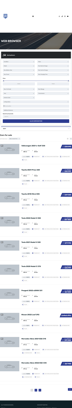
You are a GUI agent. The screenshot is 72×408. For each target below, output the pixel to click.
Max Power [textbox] (6, 74)
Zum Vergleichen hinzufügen (50, 156)
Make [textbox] (39, 61)
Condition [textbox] (6, 61)
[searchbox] (36, 110)
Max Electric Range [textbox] (42, 66)
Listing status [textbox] (7, 101)
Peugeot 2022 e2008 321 (31, 290)
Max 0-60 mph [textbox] (7, 89)
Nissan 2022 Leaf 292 (30, 315)
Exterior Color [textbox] (7, 97)
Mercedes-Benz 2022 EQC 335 (34, 363)
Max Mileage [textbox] (41, 89)
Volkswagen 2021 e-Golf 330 (33, 146)
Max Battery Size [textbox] (8, 70)
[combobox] (19, 61)
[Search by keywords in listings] (36, 116)
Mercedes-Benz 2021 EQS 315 (33, 339)
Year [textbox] (5, 93)
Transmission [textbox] (41, 93)
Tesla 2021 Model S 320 (31, 242)
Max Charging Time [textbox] (42, 74)
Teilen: (24, 159)
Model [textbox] (5, 66)
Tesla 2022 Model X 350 (31, 218)
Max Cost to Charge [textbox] (43, 70)
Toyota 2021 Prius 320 (30, 170)
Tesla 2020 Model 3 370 (31, 266)
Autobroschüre (65, 156)
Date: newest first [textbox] (13, 138)
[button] (33, 16)
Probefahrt (36, 156)
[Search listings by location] (36, 106)
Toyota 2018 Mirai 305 (30, 194)
